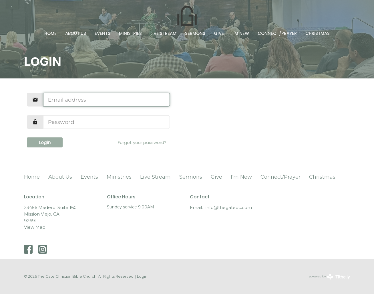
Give (219, 33)
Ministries (130, 33)
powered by (329, 276)
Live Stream (163, 33)
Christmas (317, 33)
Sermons (195, 33)
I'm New (240, 33)
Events (102, 33)
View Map (34, 227)
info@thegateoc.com (229, 207)
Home (50, 33)
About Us (75, 33)
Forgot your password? (142, 142)
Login (45, 142)
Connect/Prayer (277, 33)
